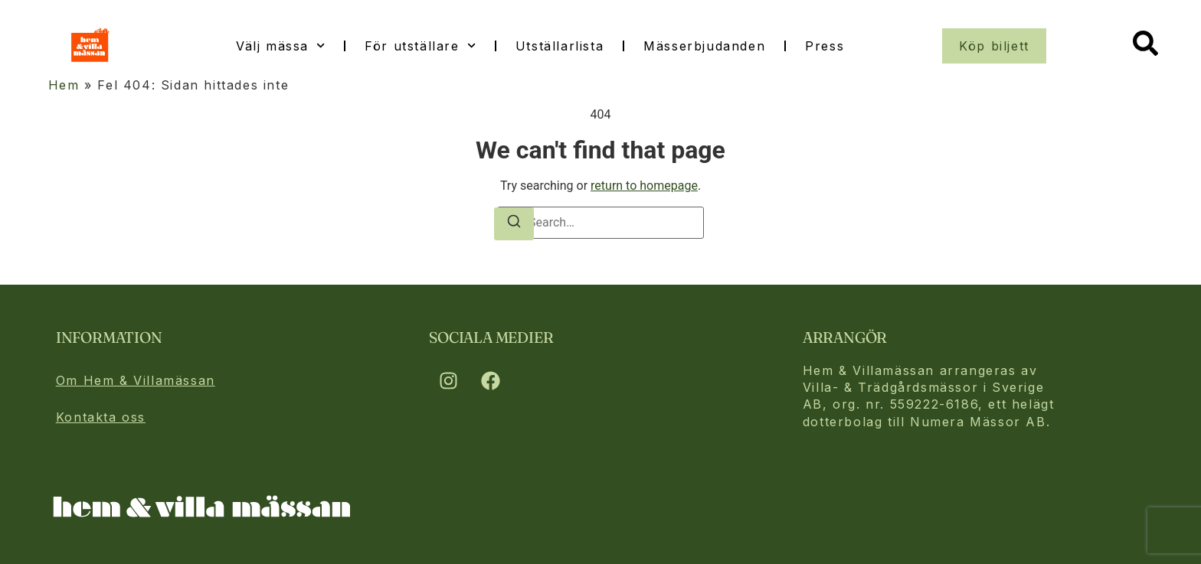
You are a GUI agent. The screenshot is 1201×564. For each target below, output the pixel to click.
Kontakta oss (101, 417)
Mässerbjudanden (704, 46)
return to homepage (644, 185)
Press (824, 46)
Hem (64, 85)
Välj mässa (280, 45)
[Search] (514, 223)
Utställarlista (559, 46)
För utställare (420, 45)
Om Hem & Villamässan (135, 380)
